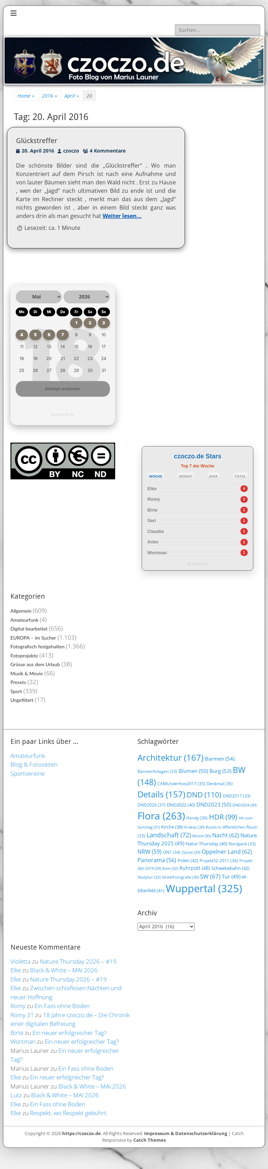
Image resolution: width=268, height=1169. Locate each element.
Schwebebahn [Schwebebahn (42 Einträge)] (230, 868)
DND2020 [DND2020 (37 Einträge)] (151, 805)
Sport (16, 691)
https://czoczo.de (81, 1133)
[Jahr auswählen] (87, 296)
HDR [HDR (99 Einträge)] (223, 817)
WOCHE (155, 476)
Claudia (155, 531)
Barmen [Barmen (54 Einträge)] (219, 758)
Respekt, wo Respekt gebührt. (69, 1113)
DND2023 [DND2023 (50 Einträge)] (213, 804)
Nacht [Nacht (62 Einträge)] (225, 835)
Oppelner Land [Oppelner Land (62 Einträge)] (227, 851)
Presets (18, 682)
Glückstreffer (36, 140)
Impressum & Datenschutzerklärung (185, 1133)
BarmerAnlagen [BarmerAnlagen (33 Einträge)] (157, 771)
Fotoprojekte (24, 656)
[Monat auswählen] (39, 296)
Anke (152, 541)
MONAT (185, 476)
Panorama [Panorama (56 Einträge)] (156, 860)
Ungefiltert (22, 700)
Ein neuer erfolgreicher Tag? (69, 1033)
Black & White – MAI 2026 (64, 970)
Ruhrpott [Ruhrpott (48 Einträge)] (194, 868)
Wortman (157, 552)
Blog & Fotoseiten (34, 764)
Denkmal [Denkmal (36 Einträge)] (220, 784)
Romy (153, 499)
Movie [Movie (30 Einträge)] (201, 835)
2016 (49, 95)
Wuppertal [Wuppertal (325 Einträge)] (204, 888)
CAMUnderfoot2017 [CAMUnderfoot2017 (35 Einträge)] (181, 784)
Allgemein (21, 611)
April (72, 95)
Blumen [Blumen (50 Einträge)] (193, 770)
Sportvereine (27, 773)
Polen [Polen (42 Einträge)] (188, 860)
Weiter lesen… (122, 216)
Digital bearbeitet (29, 629)
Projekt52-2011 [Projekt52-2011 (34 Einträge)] (219, 860)
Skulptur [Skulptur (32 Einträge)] (149, 877)
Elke (152, 488)
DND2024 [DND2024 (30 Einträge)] (244, 805)
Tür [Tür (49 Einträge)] (231, 876)
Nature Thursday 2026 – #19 (78, 961)
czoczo (71, 150)
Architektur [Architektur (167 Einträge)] (170, 757)
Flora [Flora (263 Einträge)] (161, 815)
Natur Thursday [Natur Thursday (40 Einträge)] (206, 843)
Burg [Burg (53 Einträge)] (220, 770)
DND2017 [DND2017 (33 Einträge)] (237, 795)
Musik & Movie (26, 673)
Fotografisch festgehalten (37, 646)
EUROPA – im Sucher (33, 638)
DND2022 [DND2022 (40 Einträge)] (181, 805)
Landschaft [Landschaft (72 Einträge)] (169, 835)
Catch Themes (149, 1140)
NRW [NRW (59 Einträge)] (149, 851)
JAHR (213, 476)
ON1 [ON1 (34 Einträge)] (171, 852)
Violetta (20, 961)
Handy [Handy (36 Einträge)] (197, 818)
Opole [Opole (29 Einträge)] (191, 852)
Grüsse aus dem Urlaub (35, 664)
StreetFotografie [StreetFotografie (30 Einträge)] (180, 877)
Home (26, 95)
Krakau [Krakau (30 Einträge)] (194, 827)
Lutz (16, 1095)
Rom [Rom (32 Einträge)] (170, 868)
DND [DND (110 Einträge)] (204, 795)
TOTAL (240, 476)
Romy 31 (22, 1015)
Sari (151, 520)
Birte (152, 510)
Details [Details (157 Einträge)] (161, 794)
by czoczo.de (63, 414)
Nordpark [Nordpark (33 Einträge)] (242, 843)
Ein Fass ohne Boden (62, 1006)
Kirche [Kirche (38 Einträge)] (172, 827)
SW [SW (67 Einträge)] (210, 876)
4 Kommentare (108, 150)
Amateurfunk (24, 620)
